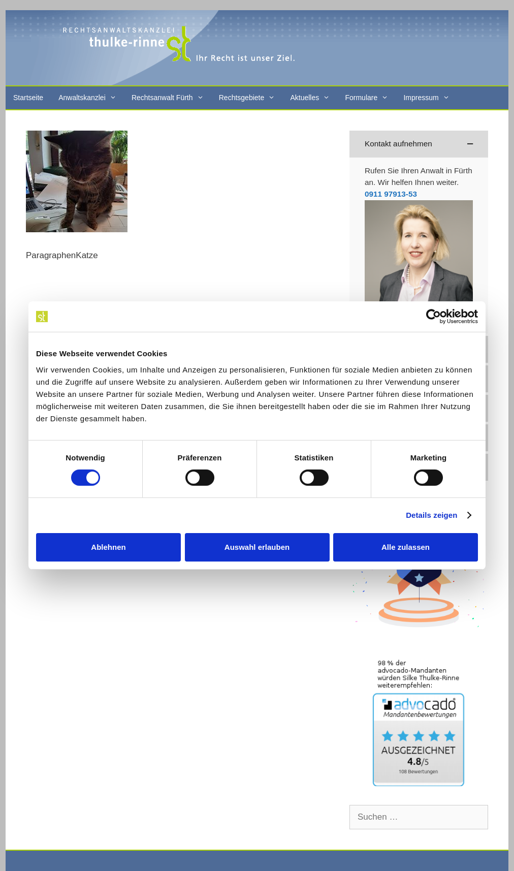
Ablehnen (108, 547)
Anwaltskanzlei (91, 97)
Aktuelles (313, 97)
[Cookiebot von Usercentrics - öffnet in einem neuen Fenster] (433, 316)
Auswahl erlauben (257, 547)
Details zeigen (431, 515)
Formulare (370, 97)
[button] (418, 144)
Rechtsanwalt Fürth (171, 97)
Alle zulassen (405, 547)
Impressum (430, 97)
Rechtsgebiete (251, 97)
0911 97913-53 (391, 194)
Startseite (28, 98)
